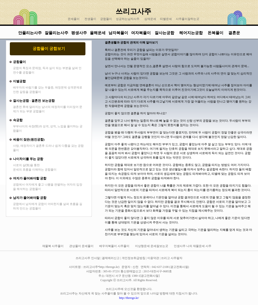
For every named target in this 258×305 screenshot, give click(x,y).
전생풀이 (90, 19)
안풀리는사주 (30, 33)
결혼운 (234, 33)
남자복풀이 (118, 33)
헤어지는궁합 (191, 33)
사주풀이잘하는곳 (187, 19)
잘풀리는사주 (56, 33)
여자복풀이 (141, 33)
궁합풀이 (106, 19)
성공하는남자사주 (127, 19)
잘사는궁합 (165, 33)
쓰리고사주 (133, 11)
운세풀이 (74, 19)
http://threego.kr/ (129, 298)
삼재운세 (150, 19)
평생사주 (79, 33)
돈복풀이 (215, 33)
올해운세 (98, 33)
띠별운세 (166, 19)
